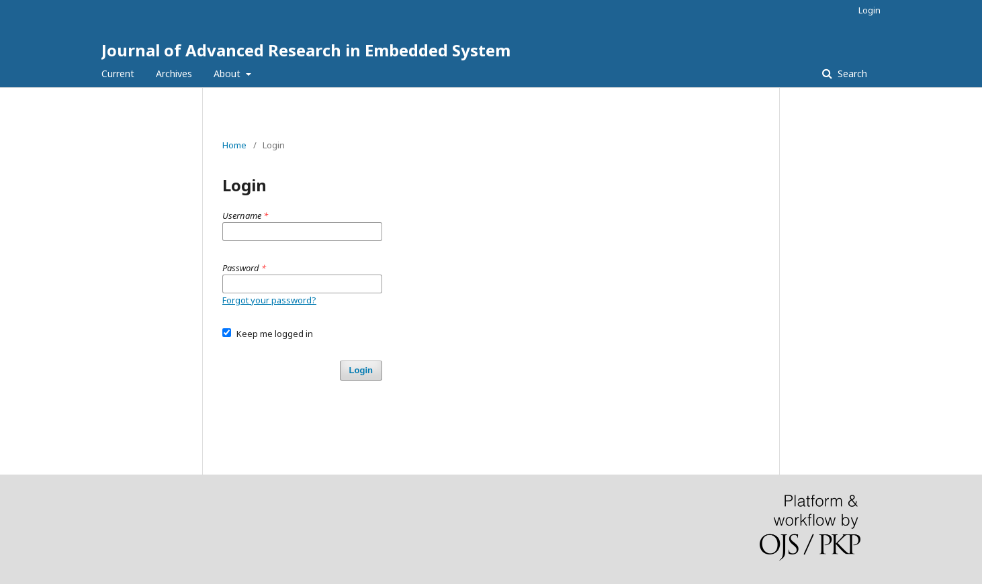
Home (234, 145)
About (228, 73)
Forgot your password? (269, 300)
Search (851, 73)
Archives (174, 73)
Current (117, 73)
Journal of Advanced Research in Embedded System (305, 50)
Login (869, 10)
